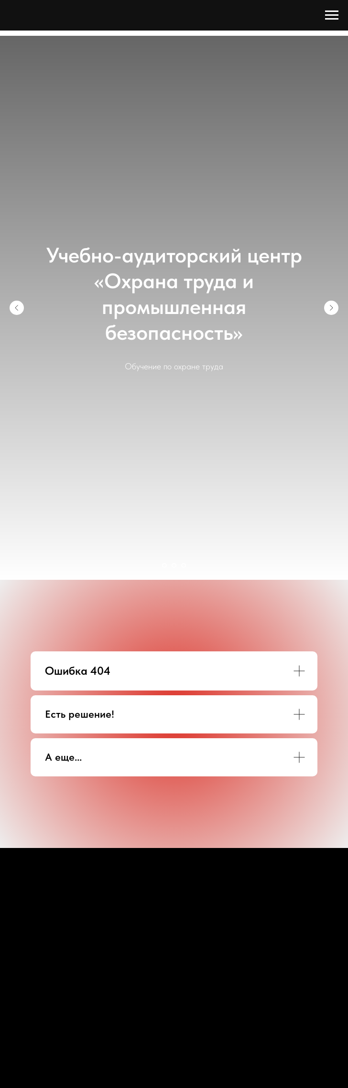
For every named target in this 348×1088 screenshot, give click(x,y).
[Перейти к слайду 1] (164, 565)
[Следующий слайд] (331, 308)
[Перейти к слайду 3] (183, 565)
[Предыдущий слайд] (17, 308)
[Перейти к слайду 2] (174, 565)
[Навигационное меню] (331, 15)
